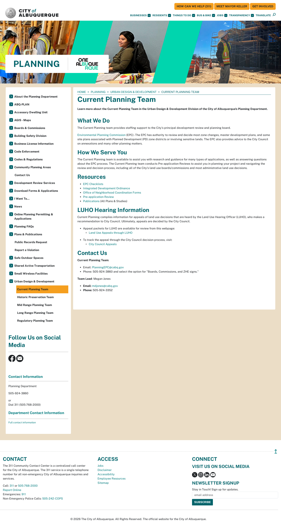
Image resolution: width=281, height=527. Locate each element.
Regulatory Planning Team (35, 320)
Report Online (12, 490)
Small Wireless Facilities (31, 273)
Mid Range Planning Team (34, 305)
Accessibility (106, 474)
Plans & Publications (28, 234)
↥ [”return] (275, 451)
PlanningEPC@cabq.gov (108, 267)
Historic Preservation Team (35, 297)
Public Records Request (31, 242)
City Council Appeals (103, 244)
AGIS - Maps (22, 120)
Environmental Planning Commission (101, 135)
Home (81, 92)
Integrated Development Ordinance (106, 188)
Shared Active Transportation (34, 265)
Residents (161, 15)
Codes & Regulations (28, 159)
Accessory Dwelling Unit (31, 112)
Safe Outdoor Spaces (28, 258)
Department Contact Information (36, 413)
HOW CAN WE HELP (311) (194, 6)
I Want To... (21, 198)
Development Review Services (34, 183)
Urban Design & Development (133, 92)
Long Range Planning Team (35, 313)
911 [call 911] (24, 494)
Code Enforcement (26, 151)
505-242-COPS (52, 498)
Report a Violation (27, 250)
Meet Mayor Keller (231, 6)
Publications (91, 201)
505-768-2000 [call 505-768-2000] (28, 485)
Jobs (222, 15)
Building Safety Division (30, 136)
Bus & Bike (206, 15)
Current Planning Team (32, 289)
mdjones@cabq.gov (105, 286)
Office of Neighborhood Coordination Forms (112, 192)
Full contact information (22, 422)
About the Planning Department (36, 96)
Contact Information (25, 376)
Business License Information (33, 143)
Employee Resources (112, 478)
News (18, 206)
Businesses (140, 15)
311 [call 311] (12, 485)
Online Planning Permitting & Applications (33, 216)
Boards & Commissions (29, 128)
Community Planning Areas (32, 167)
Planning (98, 92)
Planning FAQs (24, 226)
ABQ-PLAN (21, 104)
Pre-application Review (98, 197)
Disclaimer (105, 470)
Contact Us (22, 175)
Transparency (241, 15)
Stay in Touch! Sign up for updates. (215, 489)
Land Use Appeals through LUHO (110, 232)
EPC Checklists (93, 184)
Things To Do (184, 15)
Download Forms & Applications (36, 190)
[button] (263, 15)
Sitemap (103, 483)
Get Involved (262, 6)
